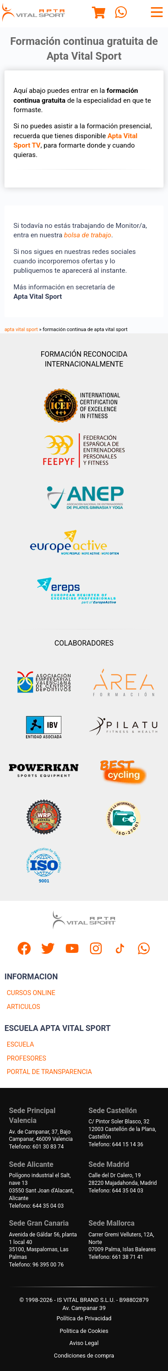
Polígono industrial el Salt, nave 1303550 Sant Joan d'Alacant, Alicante (41, 1186)
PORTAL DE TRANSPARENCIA (49, 1072)
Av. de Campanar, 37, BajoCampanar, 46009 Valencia (41, 1136)
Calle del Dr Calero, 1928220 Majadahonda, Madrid (123, 1179)
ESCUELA (20, 1044)
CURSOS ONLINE (31, 993)
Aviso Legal (84, 1343)
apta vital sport (21, 329)
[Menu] (98, 13)
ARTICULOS (23, 1007)
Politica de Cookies (84, 1330)
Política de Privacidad (84, 1318)
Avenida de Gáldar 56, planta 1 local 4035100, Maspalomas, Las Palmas (43, 1245)
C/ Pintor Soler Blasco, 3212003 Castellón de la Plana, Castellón (122, 1129)
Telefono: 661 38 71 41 (116, 1257)
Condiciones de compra (84, 1355)
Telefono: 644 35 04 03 (36, 1206)
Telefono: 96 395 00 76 (36, 1265)
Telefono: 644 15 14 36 (116, 1144)
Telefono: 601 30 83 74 (36, 1147)
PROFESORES (26, 1058)
